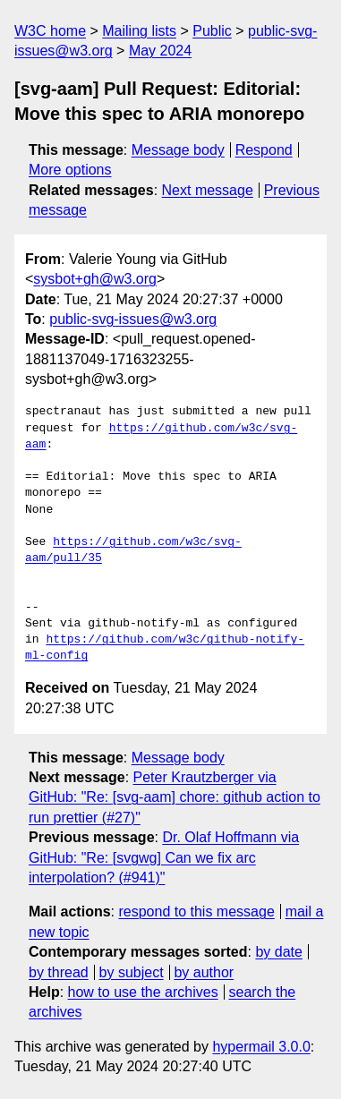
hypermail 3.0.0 (261, 1046)
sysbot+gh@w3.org (95, 278)
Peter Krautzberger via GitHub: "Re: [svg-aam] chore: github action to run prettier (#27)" (174, 797)
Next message (207, 190)
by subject (131, 972)
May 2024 (160, 50)
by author (204, 972)
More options (70, 169)
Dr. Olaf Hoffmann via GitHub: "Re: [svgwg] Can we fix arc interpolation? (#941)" (164, 857)
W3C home (50, 30)
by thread (59, 972)
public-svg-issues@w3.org (133, 319)
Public (212, 30)
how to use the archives (143, 992)
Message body (178, 150)
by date (278, 951)
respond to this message (196, 911)
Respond (264, 150)
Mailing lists (139, 30)
